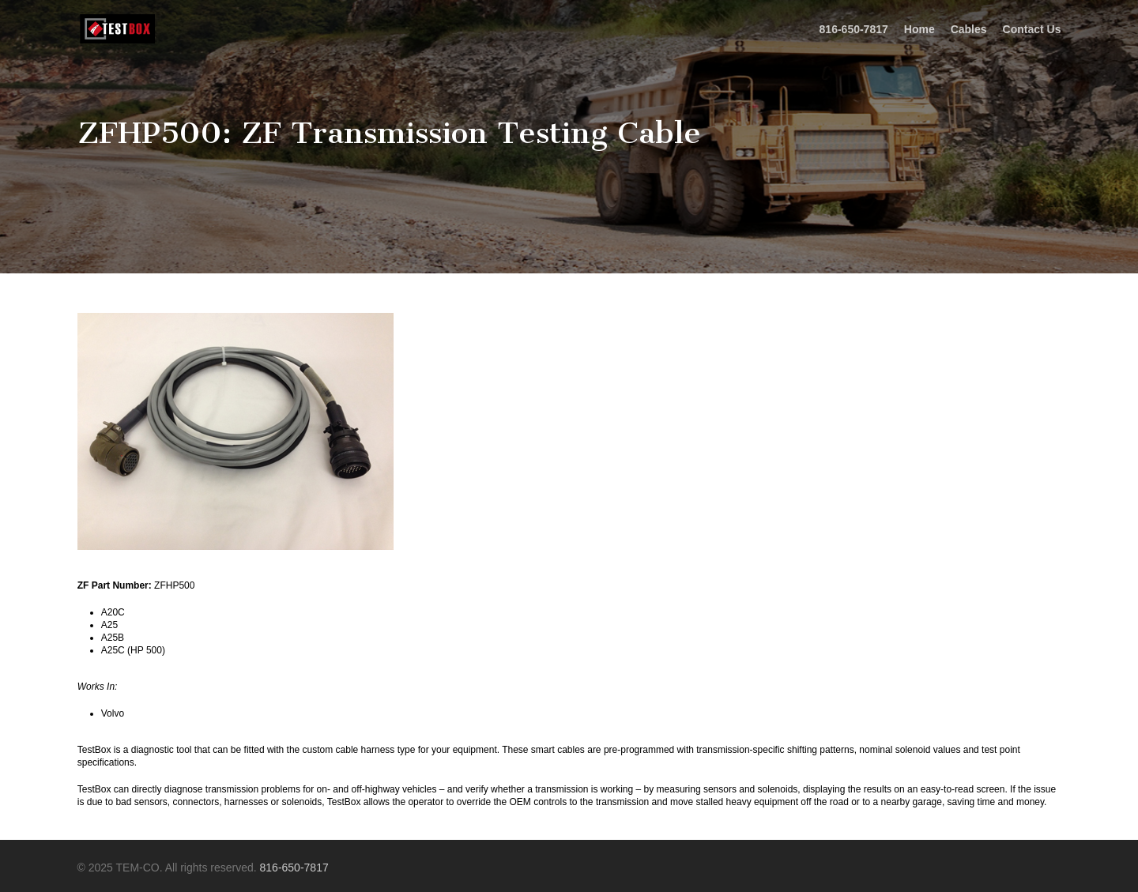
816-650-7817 (294, 867)
